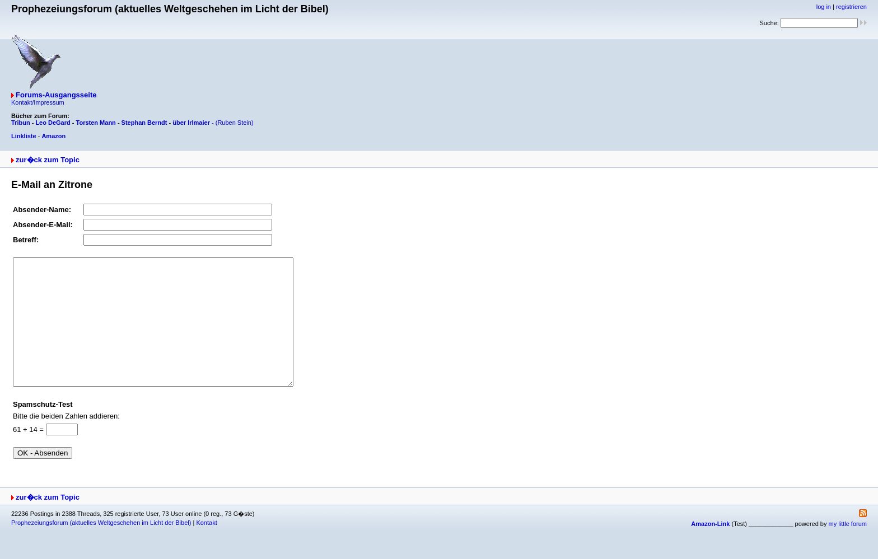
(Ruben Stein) (235, 122)
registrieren (851, 6)
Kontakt (206, 547)
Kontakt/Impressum (37, 102)
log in (823, 6)
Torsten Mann (96, 122)
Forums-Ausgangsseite (56, 95)
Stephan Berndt (144, 122)
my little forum (848, 549)
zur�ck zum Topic (48, 160)
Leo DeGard (52, 122)
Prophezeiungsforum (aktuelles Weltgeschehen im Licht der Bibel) (101, 547)
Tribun (20, 122)
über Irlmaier (191, 122)
